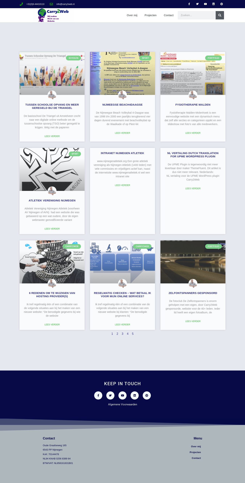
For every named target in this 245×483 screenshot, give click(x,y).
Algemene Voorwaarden (122, 404)
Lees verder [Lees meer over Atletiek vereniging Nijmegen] (52, 229)
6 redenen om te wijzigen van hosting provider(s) (52, 294)
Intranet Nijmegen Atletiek (122, 153)
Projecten (151, 15)
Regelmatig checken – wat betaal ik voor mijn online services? (122, 294)
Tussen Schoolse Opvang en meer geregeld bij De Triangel (52, 106)
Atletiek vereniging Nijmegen (52, 200)
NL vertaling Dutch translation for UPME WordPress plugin (193, 155)
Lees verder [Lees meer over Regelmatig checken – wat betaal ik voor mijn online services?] (122, 324)
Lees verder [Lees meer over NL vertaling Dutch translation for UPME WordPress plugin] (192, 188)
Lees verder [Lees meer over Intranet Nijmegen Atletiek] (122, 185)
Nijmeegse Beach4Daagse (122, 104)
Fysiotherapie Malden (192, 104)
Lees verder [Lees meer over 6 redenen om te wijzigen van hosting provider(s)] (52, 324)
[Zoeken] (220, 15)
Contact (169, 15)
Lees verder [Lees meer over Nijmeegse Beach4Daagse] (122, 133)
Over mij (132, 15)
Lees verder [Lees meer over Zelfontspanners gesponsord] (192, 321)
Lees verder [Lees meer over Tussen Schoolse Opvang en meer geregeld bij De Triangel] (52, 136)
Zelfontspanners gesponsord (193, 292)
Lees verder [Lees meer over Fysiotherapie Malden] (192, 133)
